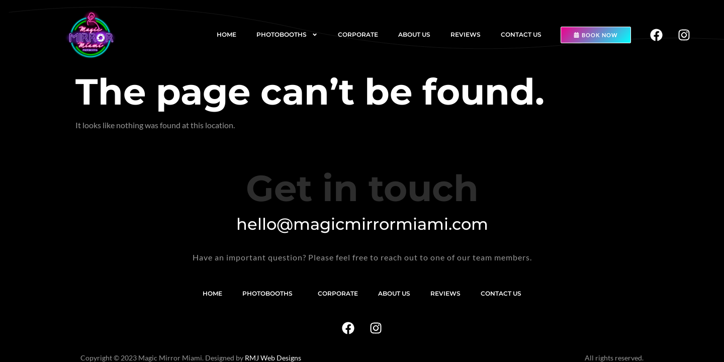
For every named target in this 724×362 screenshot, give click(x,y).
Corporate (358, 34)
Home (226, 34)
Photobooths (287, 35)
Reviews (465, 34)
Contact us (521, 34)
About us (414, 34)
